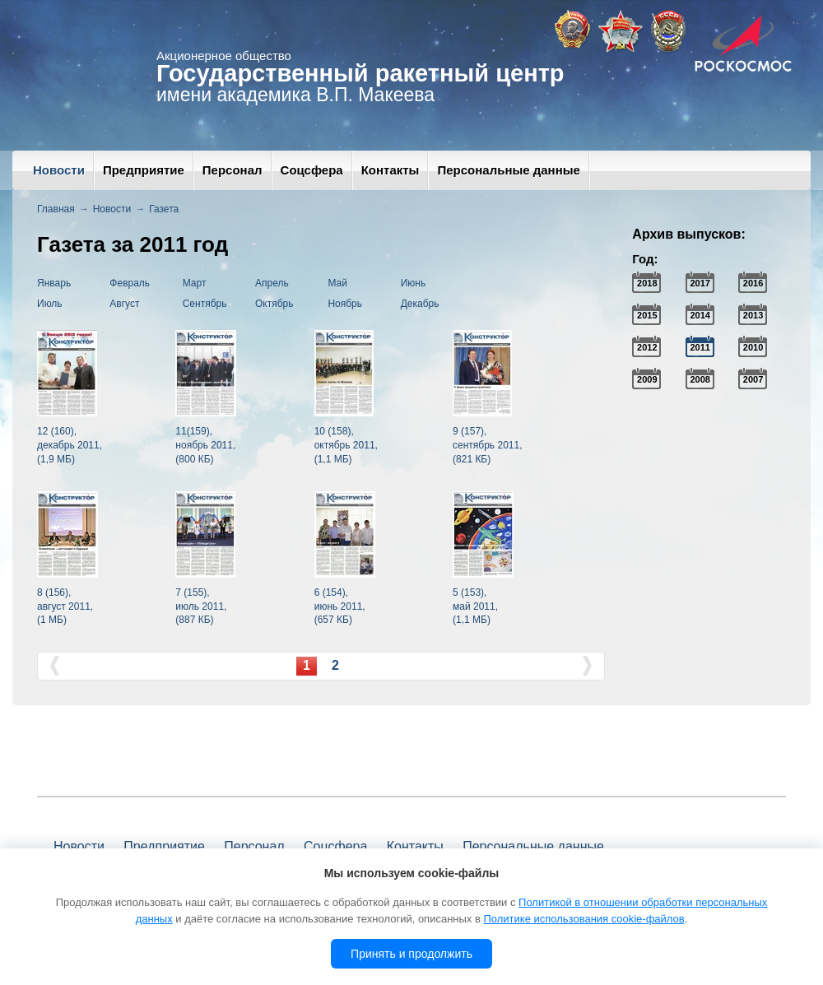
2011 (699, 347)
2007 (753, 379)
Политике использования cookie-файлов (583, 919)
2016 (753, 283)
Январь (54, 283)
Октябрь (274, 303)
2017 (699, 283)
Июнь (413, 283)
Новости (59, 170)
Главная (56, 209)
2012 (647, 347)
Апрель (272, 283)
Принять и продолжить (411, 953)
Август (124, 303)
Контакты (390, 170)
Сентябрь (205, 303)
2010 (753, 347)
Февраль (129, 283)
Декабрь (420, 303)
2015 (647, 315)
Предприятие (143, 170)
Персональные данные (508, 170)
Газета (164, 209)
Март (195, 283)
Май (337, 283)
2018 (647, 283)
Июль (50, 303)
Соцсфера (312, 170)
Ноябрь (345, 303)
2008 (699, 379)
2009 (647, 379)
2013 (753, 315)
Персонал (232, 170)
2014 (699, 315)
